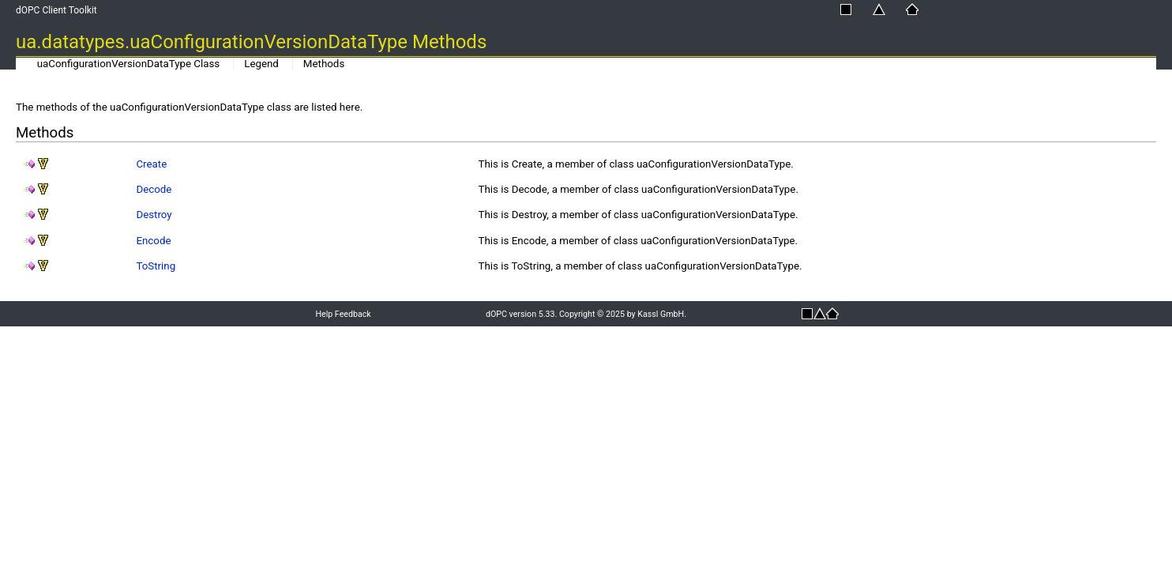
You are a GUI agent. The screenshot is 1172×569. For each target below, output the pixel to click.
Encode (153, 241)
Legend (261, 64)
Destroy (153, 214)
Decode (153, 189)
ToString (155, 266)
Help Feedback (342, 314)
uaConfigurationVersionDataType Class (128, 64)
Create (151, 164)
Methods (323, 64)
